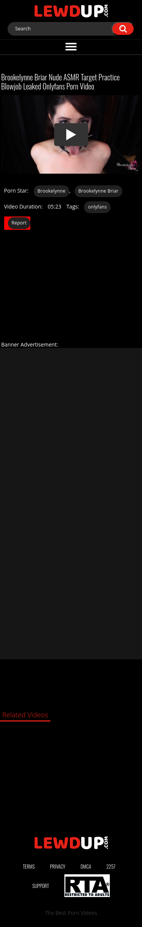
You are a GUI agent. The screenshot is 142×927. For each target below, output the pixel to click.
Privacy (57, 866)
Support (40, 885)
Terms (29, 866)
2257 (110, 866)
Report (19, 223)
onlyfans (97, 207)
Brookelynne (51, 191)
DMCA (86, 866)
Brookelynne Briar (98, 191)
